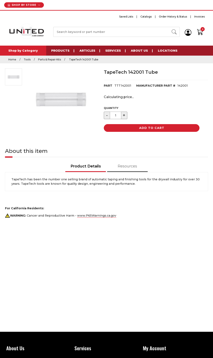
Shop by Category (23, 50)
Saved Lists (126, 16)
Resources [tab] (127, 166)
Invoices (199, 16)
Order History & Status (173, 16)
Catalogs (146, 16)
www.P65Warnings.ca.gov (96, 215)
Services (113, 50)
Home (12, 59)
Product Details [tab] (86, 166)
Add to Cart (151, 128)
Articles (87, 50)
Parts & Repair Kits (49, 59)
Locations (167, 50)
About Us (139, 50)
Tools (27, 59)
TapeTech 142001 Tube (83, 59)
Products (60, 50)
